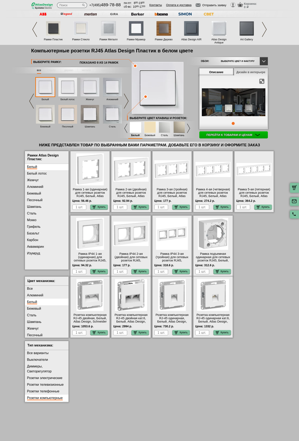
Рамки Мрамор (136, 39)
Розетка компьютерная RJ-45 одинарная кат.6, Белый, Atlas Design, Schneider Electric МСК (213, 323)
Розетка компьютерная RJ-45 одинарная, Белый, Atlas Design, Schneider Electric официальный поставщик (172, 326)
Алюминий (112, 99)
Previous (34, 29)
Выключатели (37, 363)
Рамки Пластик (53, 39)
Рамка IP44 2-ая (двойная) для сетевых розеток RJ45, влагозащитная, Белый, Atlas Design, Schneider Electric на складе (131, 262)
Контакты (155, 5)
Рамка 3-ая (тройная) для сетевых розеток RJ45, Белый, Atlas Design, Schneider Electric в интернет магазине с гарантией (171, 198)
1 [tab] (233, 123)
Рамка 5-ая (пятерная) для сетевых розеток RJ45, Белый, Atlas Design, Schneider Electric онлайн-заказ (254, 196)
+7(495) (105, 5)
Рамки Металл (108, 39)
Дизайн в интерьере (250, 72)
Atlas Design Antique (219, 41)
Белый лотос (67, 99)
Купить (99, 207)
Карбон (32, 240)
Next (264, 29)
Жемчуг (90, 99)
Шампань (90, 126)
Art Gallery (246, 39)
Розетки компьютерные (45, 401)
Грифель (33, 226)
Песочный (67, 126)
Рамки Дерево (164, 39)
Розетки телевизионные (45, 388)
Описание (216, 72)
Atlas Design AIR (191, 39)
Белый (45, 99)
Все (30, 292)
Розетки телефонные (43, 394)
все (39, 70)
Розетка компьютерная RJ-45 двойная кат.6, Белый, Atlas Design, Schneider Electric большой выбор (131, 325)
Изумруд (33, 253)
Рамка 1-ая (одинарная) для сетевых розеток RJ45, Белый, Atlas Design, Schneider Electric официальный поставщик (90, 198)
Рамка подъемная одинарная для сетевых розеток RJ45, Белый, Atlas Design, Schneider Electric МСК (213, 260)
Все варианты (38, 356)
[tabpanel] (233, 103)
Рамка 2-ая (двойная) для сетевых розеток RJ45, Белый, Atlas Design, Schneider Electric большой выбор (131, 196)
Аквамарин (35, 246)
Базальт (33, 233)
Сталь (112, 126)
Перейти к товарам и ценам (233, 135)
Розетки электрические (44, 381)
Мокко (31, 220)
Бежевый (45, 126)
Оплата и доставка (178, 5)
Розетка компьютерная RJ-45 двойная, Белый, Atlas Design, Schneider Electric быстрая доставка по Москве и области (90, 326)
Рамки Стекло (80, 39)
